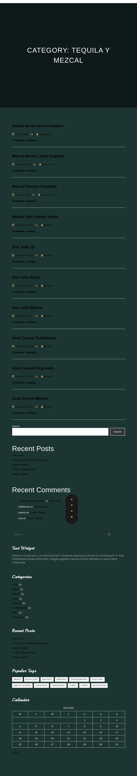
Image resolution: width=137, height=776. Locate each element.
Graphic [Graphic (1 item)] (61, 679)
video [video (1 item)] (72, 685)
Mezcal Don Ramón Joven (35, 217)
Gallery (16, 589)
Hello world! (18, 455)
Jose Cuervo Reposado (33, 368)
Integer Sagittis (20, 464)
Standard (17, 603)
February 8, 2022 (23, 164)
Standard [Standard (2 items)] (41, 685)
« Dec (15, 752)
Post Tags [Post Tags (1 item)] (97, 679)
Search (16, 426)
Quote (15, 598)
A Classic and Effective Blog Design (30, 460)
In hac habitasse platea (24, 469)
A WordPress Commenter (31, 501)
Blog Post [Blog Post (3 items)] (32, 679)
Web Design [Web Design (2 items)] (99, 685)
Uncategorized (19, 607)
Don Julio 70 (23, 247)
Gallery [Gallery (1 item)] (47, 679)
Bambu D (48, 225)
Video (15, 612)
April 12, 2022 (21, 134)
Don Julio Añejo (26, 277)
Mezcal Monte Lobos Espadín (38, 156)
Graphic (16, 594)
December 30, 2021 (24, 225)
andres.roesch (45, 134)
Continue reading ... (26, 140)
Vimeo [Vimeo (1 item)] (84, 685)
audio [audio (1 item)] (17, 679)
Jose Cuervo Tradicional (34, 338)
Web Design (18, 617)
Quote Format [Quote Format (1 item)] (22, 685)
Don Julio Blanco (27, 307)
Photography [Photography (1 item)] (79, 679)
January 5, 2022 (22, 194)
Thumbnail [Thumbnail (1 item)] (58, 685)
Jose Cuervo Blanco (30, 398)
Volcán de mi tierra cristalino (37, 126)
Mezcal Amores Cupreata (34, 186)
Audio (15, 584)
